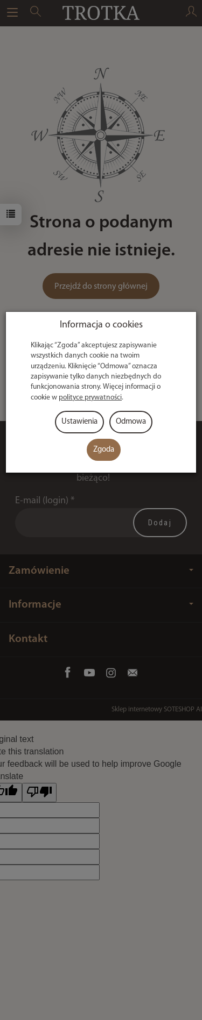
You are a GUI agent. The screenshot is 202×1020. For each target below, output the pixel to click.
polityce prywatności (90, 397)
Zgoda (103, 450)
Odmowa (131, 422)
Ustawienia (79, 422)
